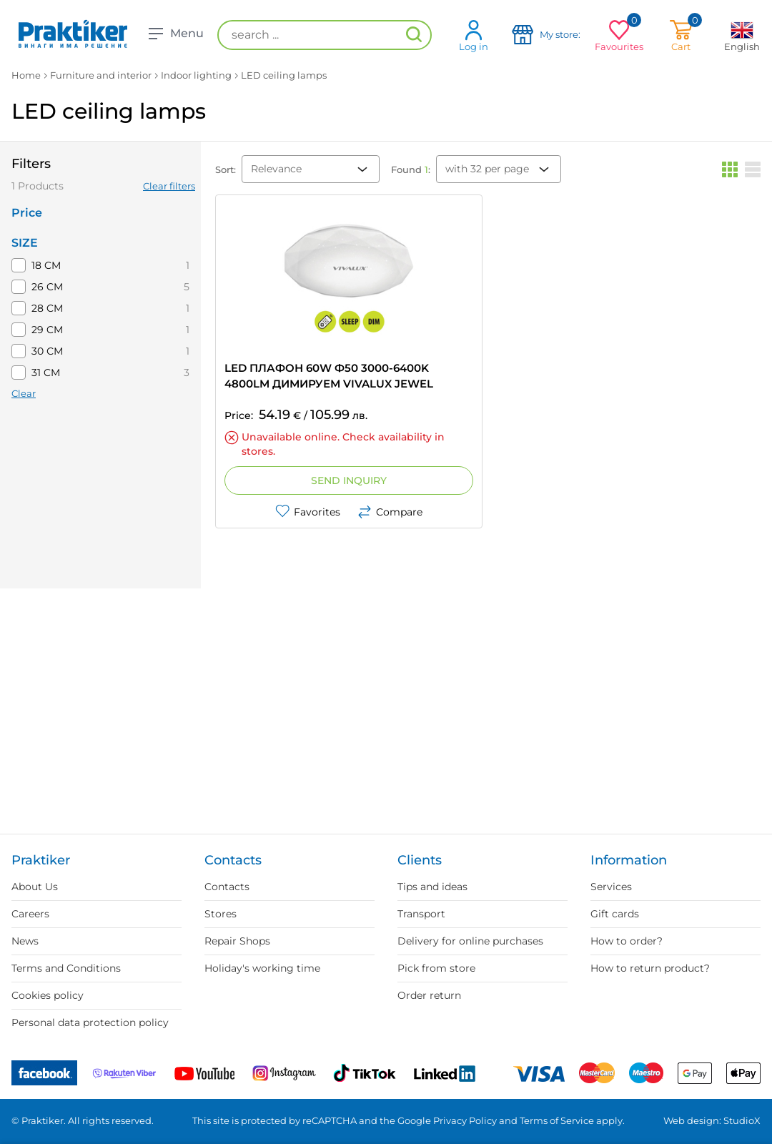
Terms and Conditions (66, 968)
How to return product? (650, 968)
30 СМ (47, 351)
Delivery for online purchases (470, 941)
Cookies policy (47, 995)
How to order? (626, 941)
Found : (410, 169)
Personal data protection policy (90, 1022)
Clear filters (169, 186)
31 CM (45, 372)
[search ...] (324, 35)
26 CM (47, 286)
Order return (429, 995)
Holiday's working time (262, 968)
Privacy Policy (465, 1120)
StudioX (742, 1120)
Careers (30, 913)
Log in (473, 35)
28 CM (47, 308)
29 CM (47, 329)
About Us (34, 886)
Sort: (225, 169)
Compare (389, 512)
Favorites (307, 512)
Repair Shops (237, 941)
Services (611, 886)
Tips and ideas (432, 886)
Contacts (226, 886)
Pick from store (436, 968)
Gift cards (614, 913)
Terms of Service (557, 1120)
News (25, 941)
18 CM (46, 265)
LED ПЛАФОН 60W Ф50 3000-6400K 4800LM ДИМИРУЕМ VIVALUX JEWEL (328, 375)
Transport (421, 913)
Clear (23, 393)
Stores (220, 913)
